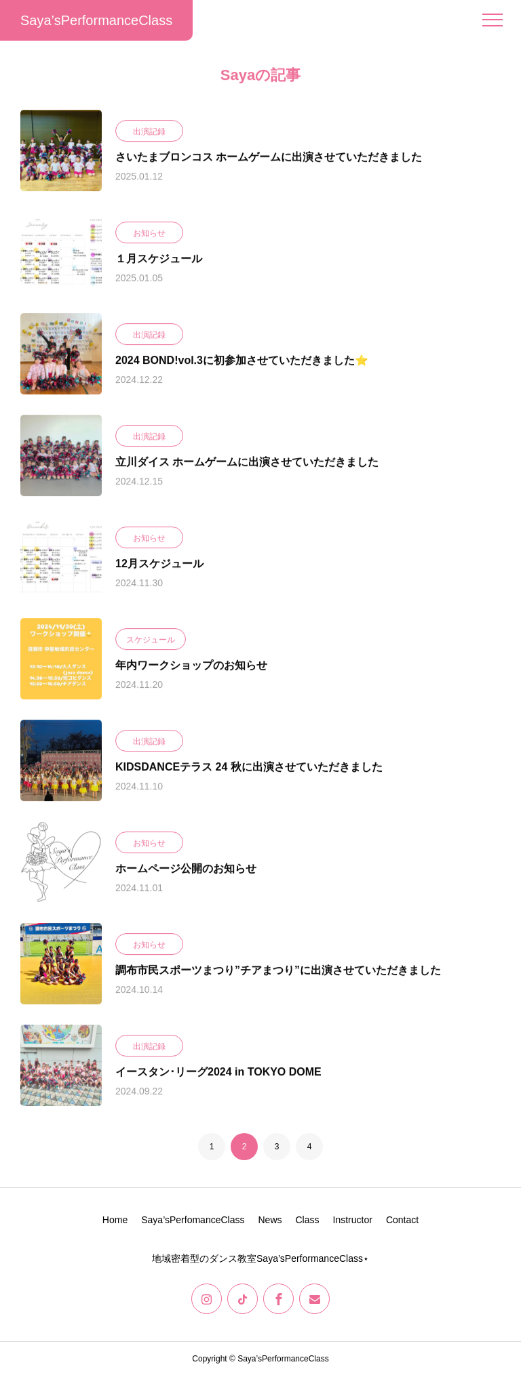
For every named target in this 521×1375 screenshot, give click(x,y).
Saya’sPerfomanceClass (192, 1219)
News (270, 1219)
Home (115, 1219)
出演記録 (149, 132)
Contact (402, 1219)
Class (308, 1219)
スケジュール (150, 640)
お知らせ (149, 234)
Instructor (352, 1219)
